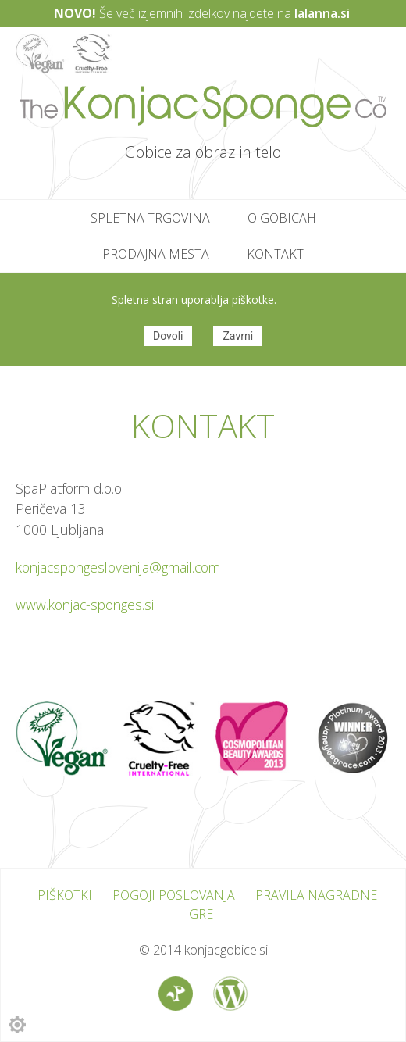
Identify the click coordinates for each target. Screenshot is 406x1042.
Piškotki (64, 895)
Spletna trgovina (150, 218)
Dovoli (168, 336)
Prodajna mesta (155, 253)
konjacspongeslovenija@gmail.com (118, 567)
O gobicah (282, 218)
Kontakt (275, 253)
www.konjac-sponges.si (85, 604)
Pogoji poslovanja (173, 895)
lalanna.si (322, 13)
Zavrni (238, 336)
